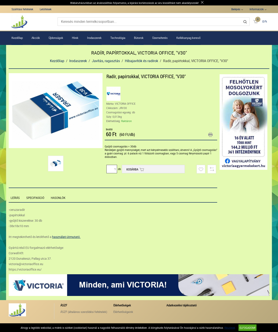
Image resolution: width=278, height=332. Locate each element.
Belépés (235, 9)
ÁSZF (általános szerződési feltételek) (83, 312)
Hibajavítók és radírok (141, 60)
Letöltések (45, 9)
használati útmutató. (66, 237)
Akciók (35, 38)
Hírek (75, 38)
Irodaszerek (94, 38)
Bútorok (139, 38)
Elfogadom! (247, 327)
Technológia (117, 38)
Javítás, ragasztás (106, 60)
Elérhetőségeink (123, 312)
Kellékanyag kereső (188, 38)
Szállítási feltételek (22, 9)
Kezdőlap (17, 38)
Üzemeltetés (160, 38)
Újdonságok (56, 38)
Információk (257, 9)
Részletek (229, 327)
